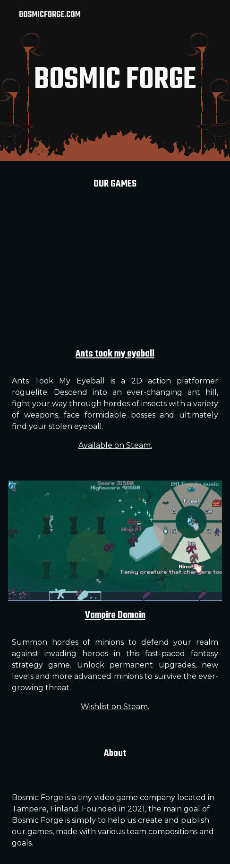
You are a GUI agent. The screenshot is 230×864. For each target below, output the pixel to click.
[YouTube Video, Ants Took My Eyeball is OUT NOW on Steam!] (115, 279)
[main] (115, 80)
